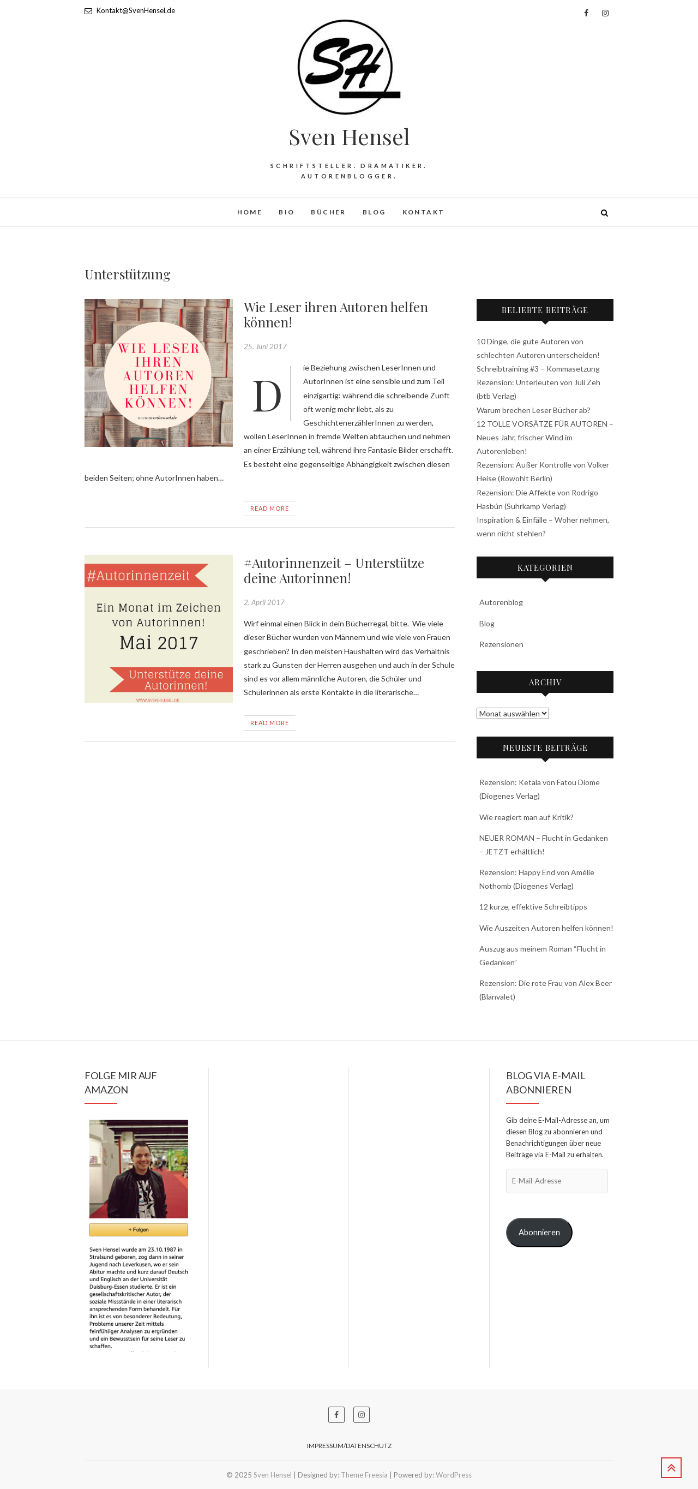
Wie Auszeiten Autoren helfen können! (546, 927)
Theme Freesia (364, 1474)
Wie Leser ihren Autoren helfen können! (336, 314)
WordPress (454, 1474)
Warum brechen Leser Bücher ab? (534, 410)
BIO (286, 212)
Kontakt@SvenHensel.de (130, 10)
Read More (269, 508)
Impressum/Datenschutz (349, 1446)
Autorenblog (501, 602)
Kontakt (423, 212)
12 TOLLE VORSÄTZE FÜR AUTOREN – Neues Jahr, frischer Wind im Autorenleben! (545, 437)
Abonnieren (539, 1232)
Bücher (328, 212)
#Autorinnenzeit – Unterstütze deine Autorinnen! (334, 570)
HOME (250, 212)
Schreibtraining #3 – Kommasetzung (538, 368)
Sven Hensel (349, 136)
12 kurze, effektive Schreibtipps (533, 906)
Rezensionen (501, 644)
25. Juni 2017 (265, 346)
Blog (374, 212)
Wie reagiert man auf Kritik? (526, 817)
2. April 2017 (264, 602)
